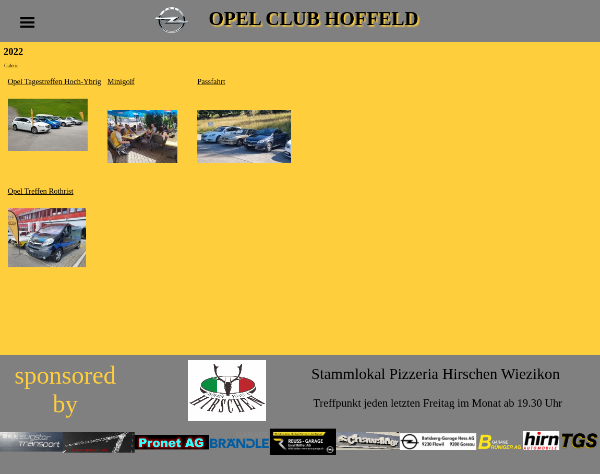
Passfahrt (211, 81)
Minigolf (121, 81)
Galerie (11, 65)
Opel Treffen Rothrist (41, 191)
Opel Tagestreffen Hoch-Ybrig (54, 81)
